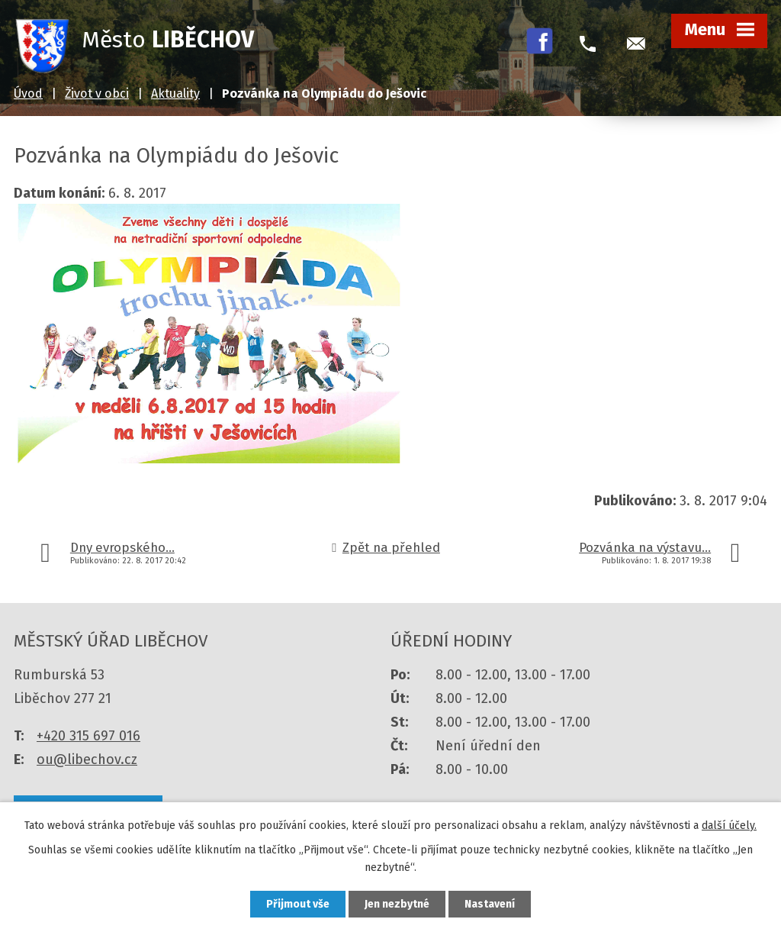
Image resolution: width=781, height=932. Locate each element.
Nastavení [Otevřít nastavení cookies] (489, 904)
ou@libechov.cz (87, 759)
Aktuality (175, 93)
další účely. (729, 825)
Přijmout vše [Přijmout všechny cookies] (297, 904)
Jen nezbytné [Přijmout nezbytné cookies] (397, 904)
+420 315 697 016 (88, 735)
